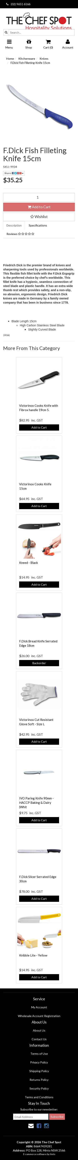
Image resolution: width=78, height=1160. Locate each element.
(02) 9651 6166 (18, 4)
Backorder (39, 663)
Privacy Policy (39, 1062)
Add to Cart (39, 207)
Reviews (20, 234)
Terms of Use (39, 1053)
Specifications (38, 225)
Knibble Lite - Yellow (33, 955)
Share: (14, 173)
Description (14, 225)
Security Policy (39, 1088)
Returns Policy (39, 1079)
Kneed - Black (28, 562)
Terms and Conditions (39, 1097)
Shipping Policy (39, 1071)
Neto (52, 1154)
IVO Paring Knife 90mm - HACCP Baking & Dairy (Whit (36, 802)
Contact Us (39, 1039)
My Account (39, 1007)
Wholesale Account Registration (39, 1016)
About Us (39, 1030)
